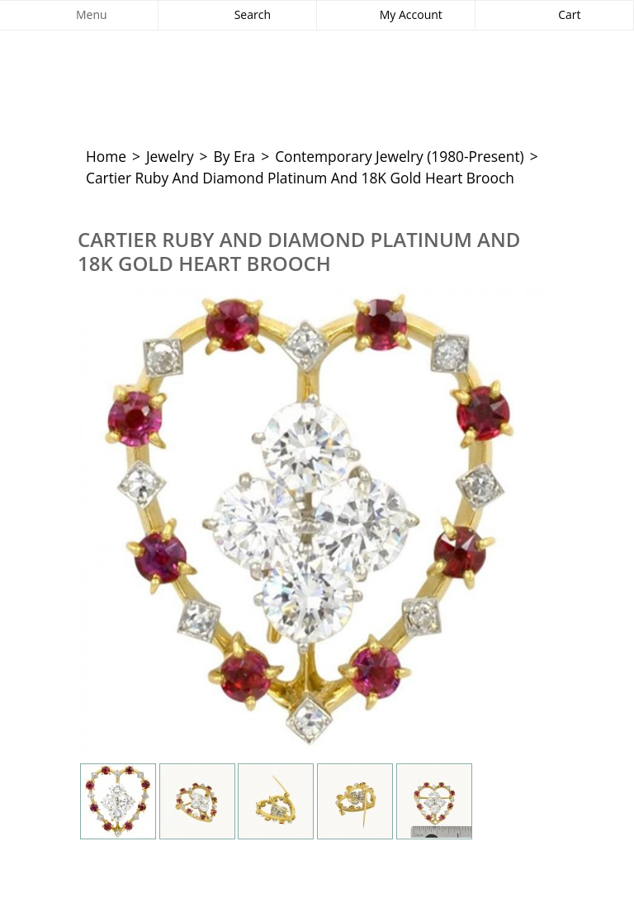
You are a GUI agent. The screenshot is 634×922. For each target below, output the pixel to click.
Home (106, 156)
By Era (235, 156)
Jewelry (170, 156)
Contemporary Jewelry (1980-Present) (399, 156)
